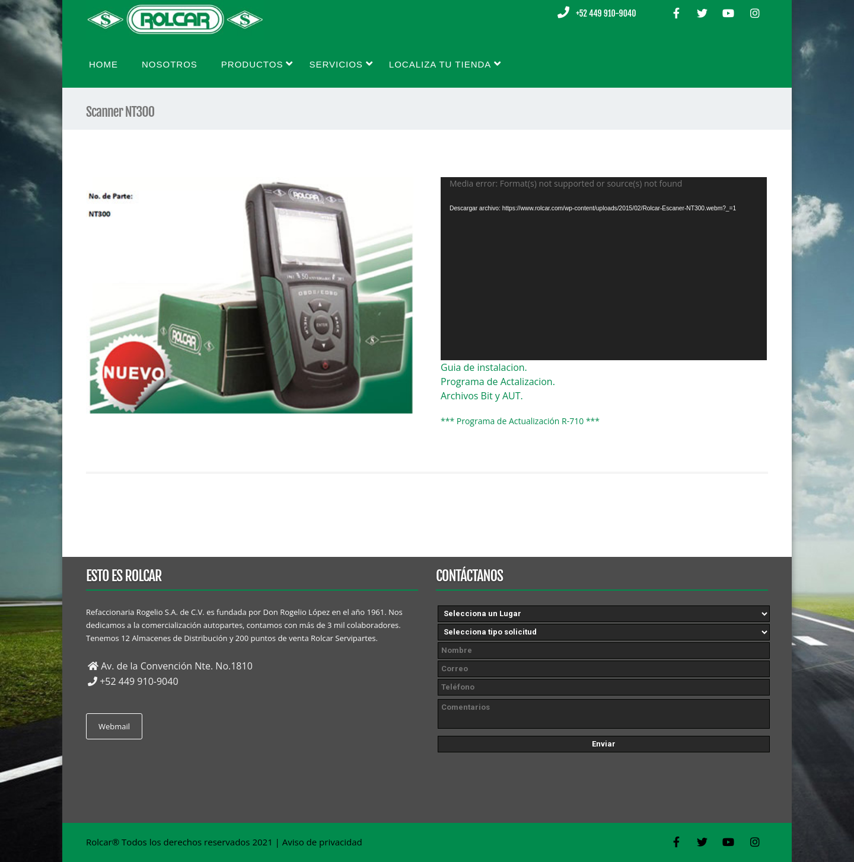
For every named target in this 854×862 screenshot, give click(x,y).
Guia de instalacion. (484, 367)
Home (103, 64)
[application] (604, 268)
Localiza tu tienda (445, 63)
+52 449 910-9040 (606, 13)
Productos (257, 63)
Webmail (114, 726)
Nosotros (169, 64)
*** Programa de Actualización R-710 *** (520, 421)
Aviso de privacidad (322, 842)
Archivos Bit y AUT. (482, 395)
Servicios (340, 63)
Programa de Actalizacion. (498, 381)
